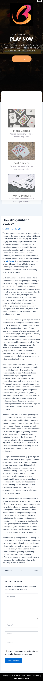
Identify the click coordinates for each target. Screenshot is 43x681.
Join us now (21, 59)
